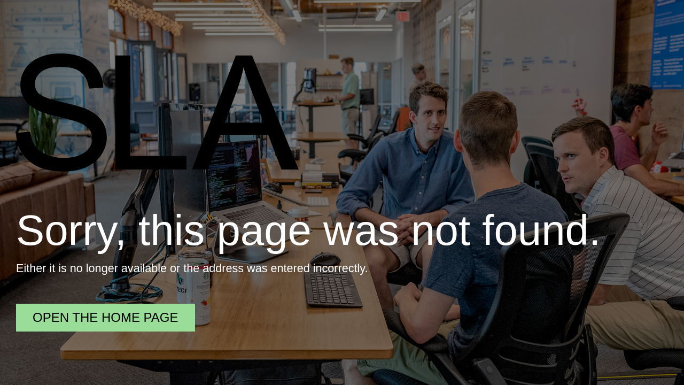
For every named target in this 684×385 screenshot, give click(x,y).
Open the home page (105, 317)
